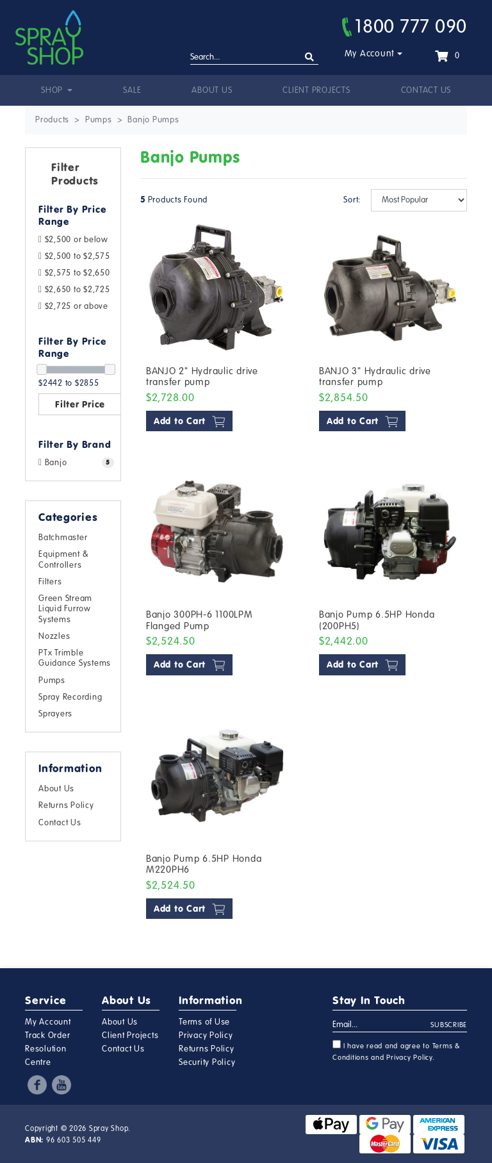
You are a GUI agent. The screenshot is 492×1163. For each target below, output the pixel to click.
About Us (212, 90)
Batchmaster (62, 537)
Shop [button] (53, 90)
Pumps (51, 680)
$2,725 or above (73, 306)
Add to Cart (189, 421)
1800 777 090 (404, 26)
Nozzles (54, 636)
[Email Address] (381, 1025)
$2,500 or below (73, 240)
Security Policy (207, 1062)
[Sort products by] (419, 200)
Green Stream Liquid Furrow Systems (65, 608)
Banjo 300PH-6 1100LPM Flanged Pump (199, 620)
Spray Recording (70, 697)
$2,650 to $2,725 (74, 290)
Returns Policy (66, 805)
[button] (73, 177)
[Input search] (254, 58)
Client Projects (316, 90)
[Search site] (309, 57)
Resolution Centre (46, 1056)
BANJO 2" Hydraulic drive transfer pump (202, 376)
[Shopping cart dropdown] (447, 56)
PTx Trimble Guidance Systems (74, 658)
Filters (50, 582)
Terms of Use (204, 1022)
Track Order (47, 1035)
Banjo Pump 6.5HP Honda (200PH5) (377, 620)
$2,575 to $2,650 (74, 273)
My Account (370, 53)
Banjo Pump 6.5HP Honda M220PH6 (204, 864)
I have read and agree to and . (396, 1051)
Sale (132, 90)
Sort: (350, 200)
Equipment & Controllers (63, 559)
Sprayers (55, 714)
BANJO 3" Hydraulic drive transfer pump (375, 376)
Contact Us (426, 90)
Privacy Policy (206, 1035)
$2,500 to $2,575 (74, 256)
